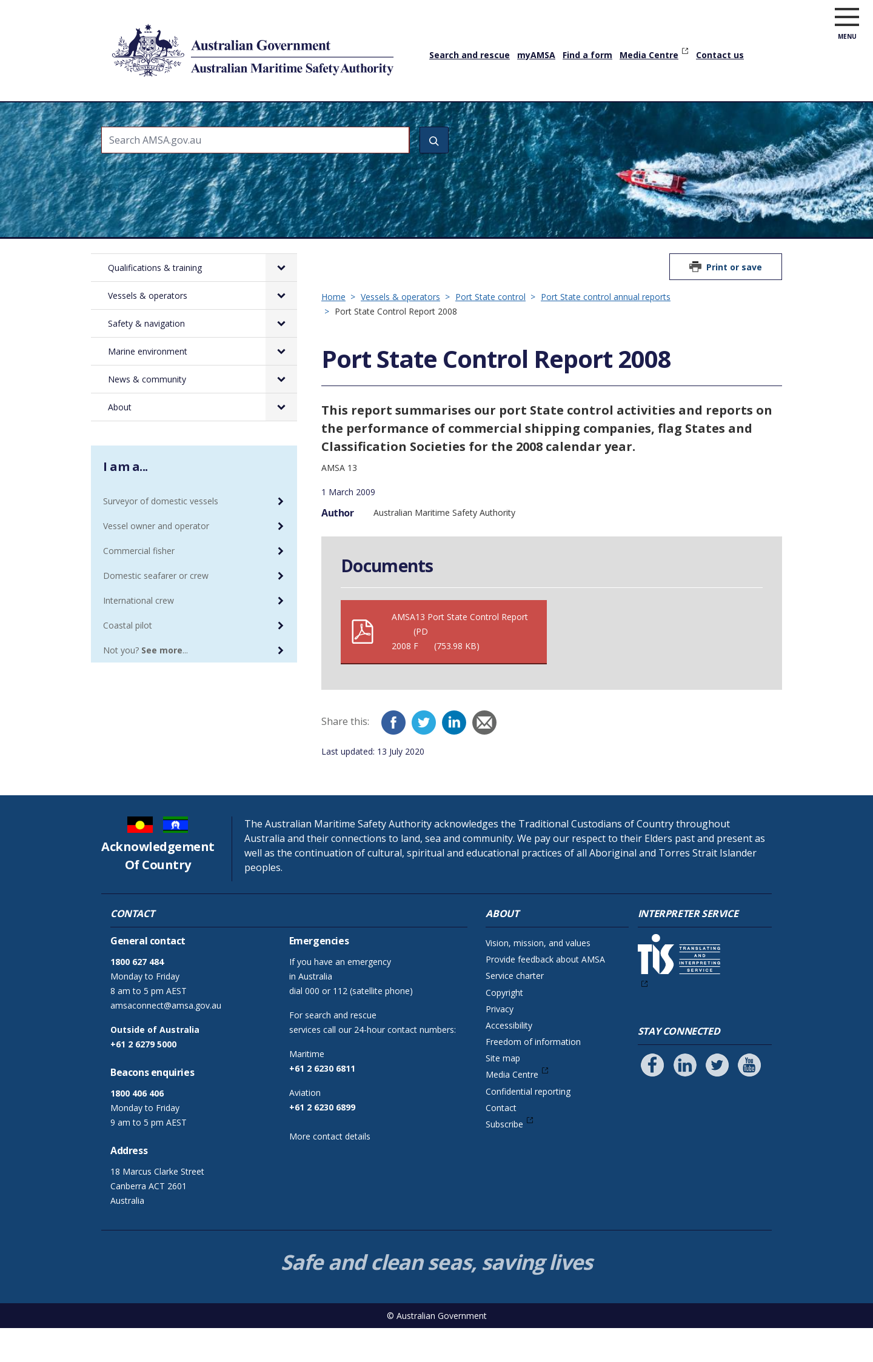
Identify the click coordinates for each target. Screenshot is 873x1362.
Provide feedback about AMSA (545, 993)
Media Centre (649, 55)
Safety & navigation (422, 118)
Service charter (515, 1009)
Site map (503, 1092)
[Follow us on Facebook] (652, 1098)
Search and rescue (469, 55)
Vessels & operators (314, 118)
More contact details (329, 1170)
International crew (138, 634)
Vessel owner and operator (156, 560)
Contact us (720, 55)
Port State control (490, 330)
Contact (501, 1141)
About (717, 118)
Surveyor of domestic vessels (160, 535)
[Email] (484, 756)
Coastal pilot (127, 659)
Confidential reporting (528, 1125)
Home (115, 108)
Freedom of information (533, 1075)
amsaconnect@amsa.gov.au (165, 1039)
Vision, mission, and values (538, 977)
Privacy (499, 1043)
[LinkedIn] (454, 756)
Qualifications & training (195, 118)
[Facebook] (393, 756)
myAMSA (536, 55)
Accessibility (509, 1059)
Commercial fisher (139, 584)
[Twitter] (424, 756)
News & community (640, 118)
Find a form (587, 55)
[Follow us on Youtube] (749, 1098)
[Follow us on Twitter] (717, 1098)
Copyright (504, 1026)
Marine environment (532, 118)
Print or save (734, 301)
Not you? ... (145, 684)
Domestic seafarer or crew (156, 609)
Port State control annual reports (606, 330)
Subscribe (504, 1158)
